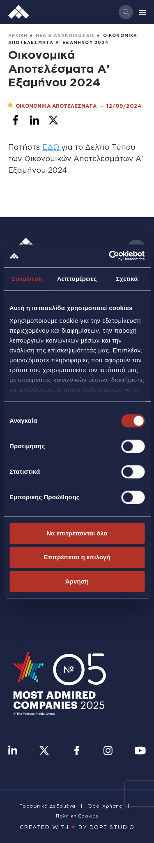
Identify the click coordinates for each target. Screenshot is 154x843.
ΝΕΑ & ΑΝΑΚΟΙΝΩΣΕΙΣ (65, 35)
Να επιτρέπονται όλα (77, 533)
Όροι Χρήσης (105, 806)
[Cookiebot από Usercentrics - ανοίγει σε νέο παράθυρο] (110, 255)
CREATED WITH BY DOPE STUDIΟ (77, 827)
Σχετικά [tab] (127, 278)
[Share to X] (53, 120)
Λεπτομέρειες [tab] (77, 278)
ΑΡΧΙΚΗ (18, 35)
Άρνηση (77, 581)
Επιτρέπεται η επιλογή (77, 557)
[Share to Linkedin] (34, 120)
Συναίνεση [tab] (26, 278)
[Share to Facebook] (15, 120)
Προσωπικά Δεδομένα (47, 806)
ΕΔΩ (51, 147)
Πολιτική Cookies (77, 815)
